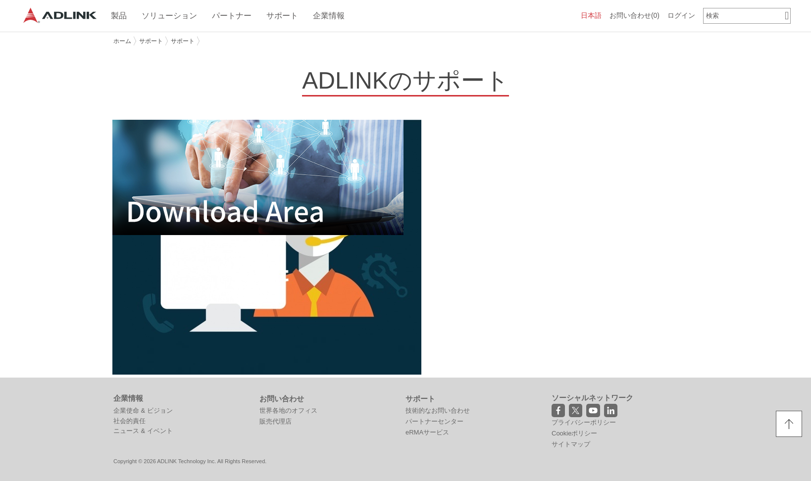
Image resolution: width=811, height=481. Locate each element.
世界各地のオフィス (288, 410)
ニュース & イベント (143, 430)
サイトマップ (571, 444)
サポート (151, 41)
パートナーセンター (434, 421)
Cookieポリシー (574, 433)
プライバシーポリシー (584, 422)
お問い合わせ (634, 15)
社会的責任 (129, 421)
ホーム (122, 41)
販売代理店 (275, 421)
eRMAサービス (427, 432)
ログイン (681, 15)
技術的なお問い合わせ (438, 410)
